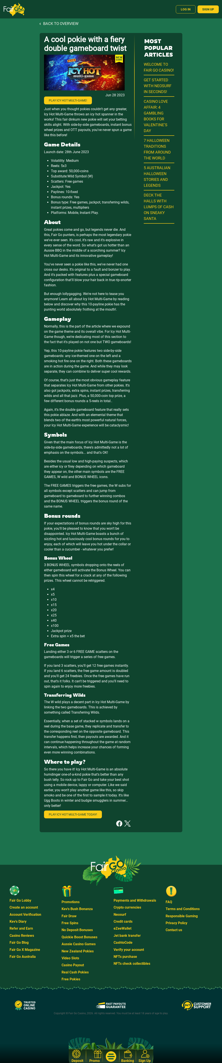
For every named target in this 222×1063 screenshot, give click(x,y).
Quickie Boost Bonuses (79, 937)
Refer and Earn (21, 928)
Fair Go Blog (19, 942)
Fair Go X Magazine (25, 950)
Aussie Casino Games (79, 944)
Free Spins (70, 923)
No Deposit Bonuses (77, 930)
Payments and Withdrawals (135, 900)
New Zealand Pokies (78, 951)
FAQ (169, 902)
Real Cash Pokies (75, 972)
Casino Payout (73, 965)
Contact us (174, 930)
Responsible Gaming (182, 916)
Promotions (71, 902)
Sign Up (208, 9)
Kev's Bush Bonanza (77, 909)
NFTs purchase (125, 957)
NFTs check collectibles (132, 963)
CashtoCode (123, 942)
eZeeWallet (122, 928)
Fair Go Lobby (20, 900)
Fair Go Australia (23, 957)
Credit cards (123, 921)
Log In (186, 9)
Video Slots (70, 958)
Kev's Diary (18, 921)
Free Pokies (71, 979)
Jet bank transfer (127, 936)
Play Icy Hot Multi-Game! (68, 100)
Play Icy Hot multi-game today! (73, 814)
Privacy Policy (176, 923)
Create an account (24, 907)
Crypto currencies (127, 907)
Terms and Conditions (183, 909)
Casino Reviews (22, 936)
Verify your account (129, 950)
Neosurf (120, 914)
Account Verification (25, 914)
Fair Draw (69, 916)
